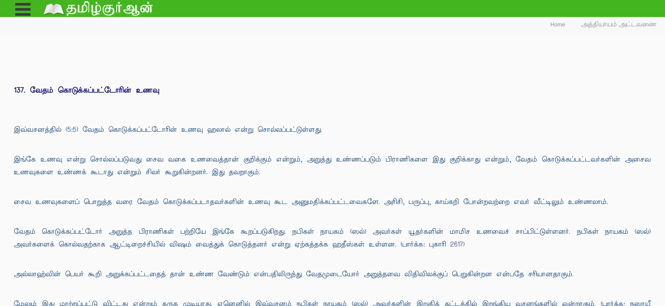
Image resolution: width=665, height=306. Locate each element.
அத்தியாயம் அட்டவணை (619, 24)
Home (557, 24)
